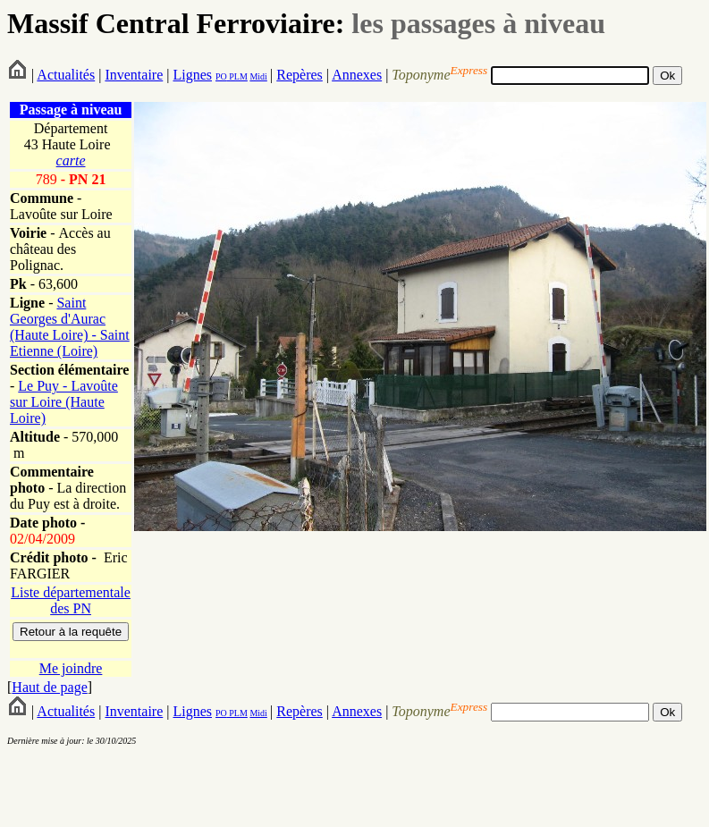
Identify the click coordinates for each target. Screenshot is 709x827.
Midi (257, 76)
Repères (299, 74)
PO (221, 76)
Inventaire (134, 74)
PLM (237, 76)
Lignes (192, 74)
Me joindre (71, 668)
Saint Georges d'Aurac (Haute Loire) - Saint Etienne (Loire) (70, 327)
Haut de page (49, 687)
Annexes (357, 74)
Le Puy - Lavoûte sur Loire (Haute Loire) (64, 402)
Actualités (66, 74)
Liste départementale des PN (71, 600)
